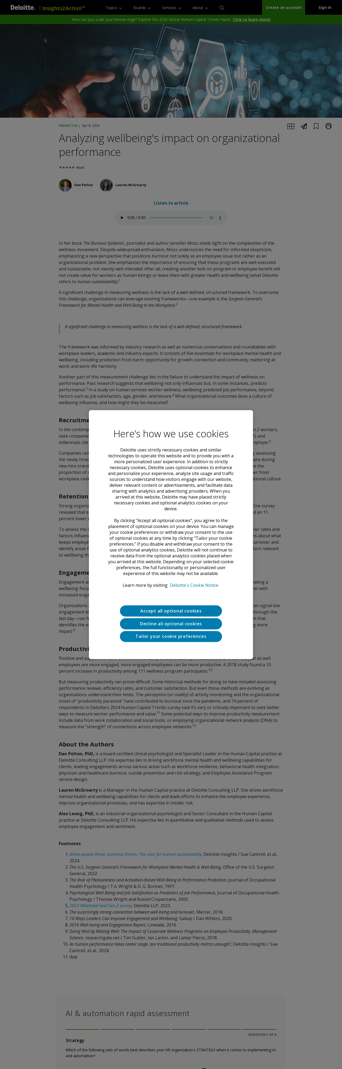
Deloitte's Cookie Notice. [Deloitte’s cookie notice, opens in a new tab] (194, 585)
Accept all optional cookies (171, 611)
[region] (171, 534)
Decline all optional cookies (171, 624)
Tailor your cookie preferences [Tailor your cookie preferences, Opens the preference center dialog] (170, 636)
